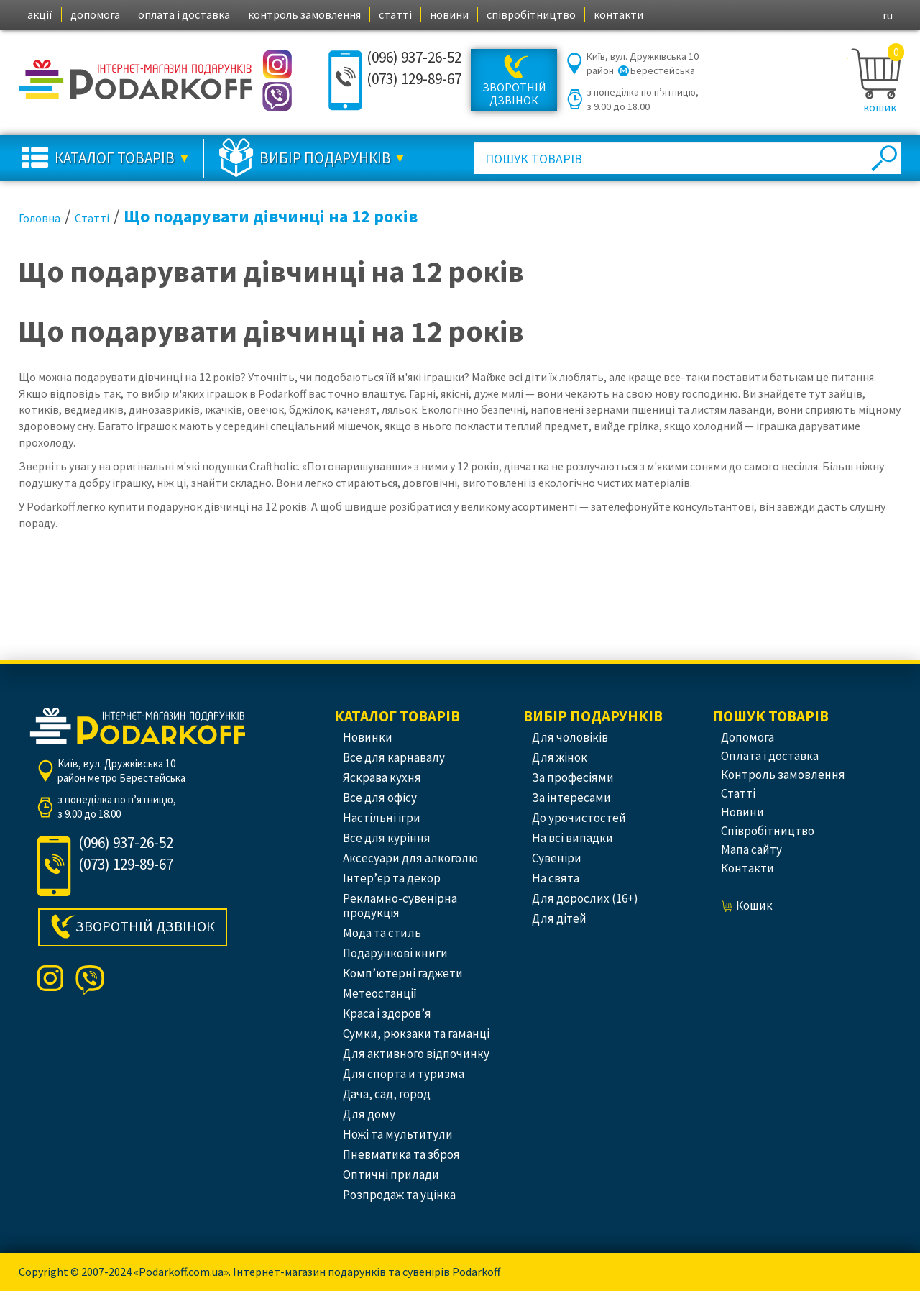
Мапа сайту (751, 849)
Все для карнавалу (394, 757)
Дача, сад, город (387, 1094)
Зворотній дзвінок (514, 93)
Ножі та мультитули (398, 1134)
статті (395, 14)
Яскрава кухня (382, 777)
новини (449, 14)
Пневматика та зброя (401, 1154)
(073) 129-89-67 (414, 78)
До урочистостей (579, 818)
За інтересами (571, 798)
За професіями (573, 777)
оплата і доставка (184, 14)
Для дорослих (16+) (585, 898)
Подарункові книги (395, 953)
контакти (618, 14)
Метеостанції (380, 993)
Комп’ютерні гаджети (403, 973)
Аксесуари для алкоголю (410, 858)
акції (39, 14)
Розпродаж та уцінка (399, 1195)
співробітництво (531, 14)
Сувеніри (556, 858)
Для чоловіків (570, 737)
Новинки (367, 737)
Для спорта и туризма (403, 1074)
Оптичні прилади (391, 1174)
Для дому (369, 1114)
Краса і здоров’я (387, 1013)
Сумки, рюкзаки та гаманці (416, 1033)
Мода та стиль (382, 933)
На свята (555, 878)
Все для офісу (380, 798)
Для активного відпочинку (416, 1054)
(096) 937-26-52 (414, 57)
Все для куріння (387, 838)
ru (888, 15)
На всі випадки (572, 838)
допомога (95, 14)
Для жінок (559, 757)
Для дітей (559, 918)
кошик (879, 107)
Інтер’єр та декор (392, 878)
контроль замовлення (304, 14)
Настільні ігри (381, 818)
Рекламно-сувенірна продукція (400, 905)
